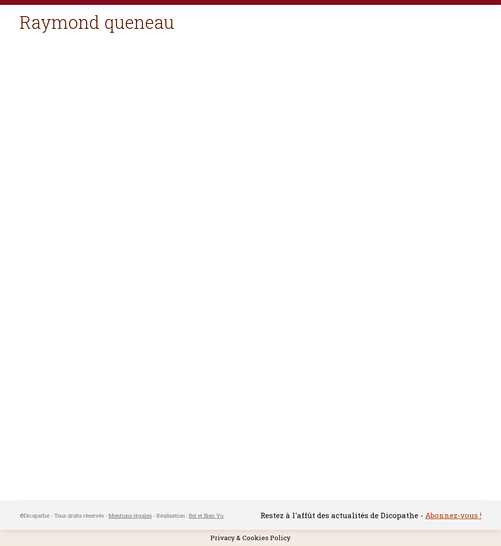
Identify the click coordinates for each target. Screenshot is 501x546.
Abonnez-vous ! (453, 515)
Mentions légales (130, 515)
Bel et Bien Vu (206, 515)
